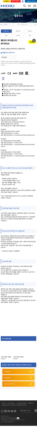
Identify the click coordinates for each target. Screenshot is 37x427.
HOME (4, 403)
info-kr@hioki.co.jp (12, 418)
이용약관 (30, 403)
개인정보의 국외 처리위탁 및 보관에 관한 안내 (14, 405)
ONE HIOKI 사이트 (25, 410)
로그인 (33, 1)
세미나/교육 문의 (9, 384)
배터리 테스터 (24, 24)
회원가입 (29, 1)
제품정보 (6, 24)
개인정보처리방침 (22, 403)
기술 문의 (7, 371)
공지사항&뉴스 (11, 403)
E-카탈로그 (6, 1)
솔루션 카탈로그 (16, 1)
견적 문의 (7, 378)
